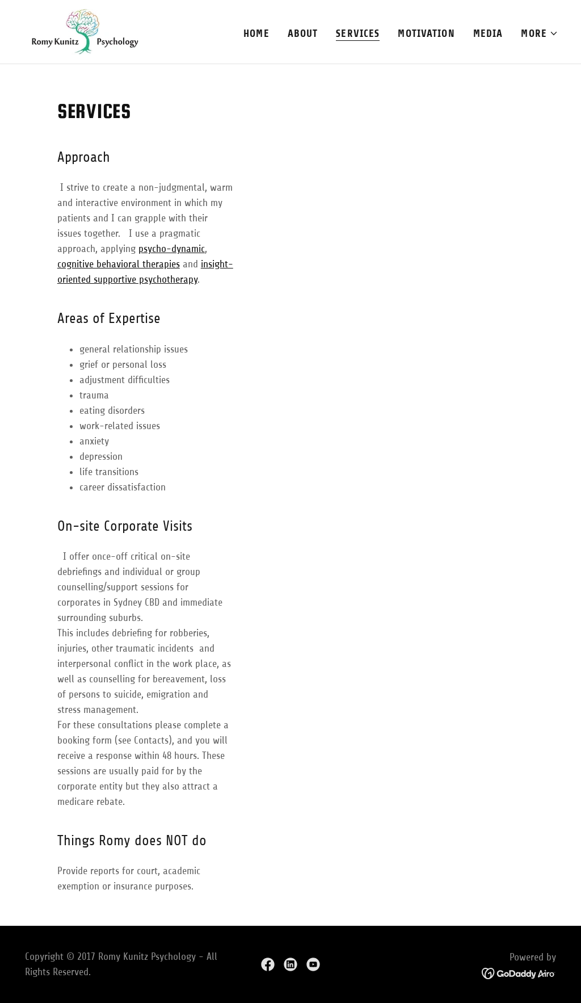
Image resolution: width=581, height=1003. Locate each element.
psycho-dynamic (171, 248)
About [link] (303, 33)
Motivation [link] (426, 33)
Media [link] (488, 33)
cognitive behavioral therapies (118, 264)
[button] (539, 33)
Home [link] (256, 33)
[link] (80, 31)
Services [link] (358, 33)
